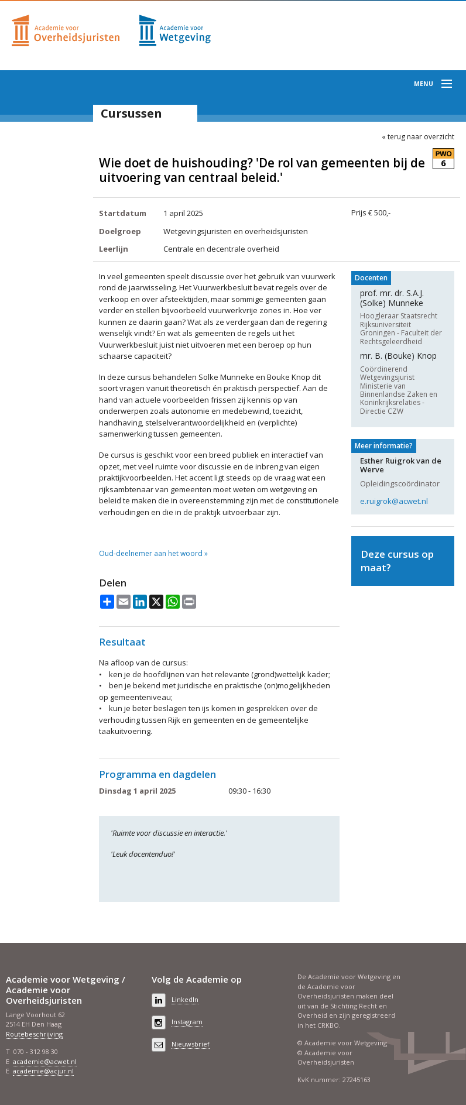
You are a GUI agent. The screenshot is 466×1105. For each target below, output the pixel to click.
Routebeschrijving (34, 1033)
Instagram (187, 1021)
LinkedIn (185, 999)
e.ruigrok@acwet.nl (394, 501)
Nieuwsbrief (191, 1043)
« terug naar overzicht (418, 136)
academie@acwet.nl (45, 1061)
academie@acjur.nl (43, 1070)
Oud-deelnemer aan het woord (151, 553)
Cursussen (131, 113)
